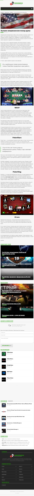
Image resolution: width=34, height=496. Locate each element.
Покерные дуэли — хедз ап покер (13, 315)
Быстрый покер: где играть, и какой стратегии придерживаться (14, 291)
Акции (3, 266)
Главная (2, 12)
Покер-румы (7, 12)
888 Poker (9, 371)
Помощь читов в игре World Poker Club (15, 416)
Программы (21, 477)
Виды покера (4, 293)
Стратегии (21, 474)
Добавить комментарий (7, 321)
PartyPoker (10, 365)
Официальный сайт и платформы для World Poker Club (19, 442)
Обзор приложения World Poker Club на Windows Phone (19, 403)
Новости (20, 466)
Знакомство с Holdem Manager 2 (14, 422)
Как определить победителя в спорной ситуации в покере (18, 443)
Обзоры (11, 12)
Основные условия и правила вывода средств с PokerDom (17, 440)
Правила (3, 479)
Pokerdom (10, 352)
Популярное (4, 401)
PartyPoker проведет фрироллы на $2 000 (16, 277)
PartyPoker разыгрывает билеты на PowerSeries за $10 (14, 253)
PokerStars (10, 358)
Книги (3, 477)
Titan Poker (10, 378)
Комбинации (4, 474)
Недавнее (10, 401)
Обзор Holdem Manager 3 (12, 429)
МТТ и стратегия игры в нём (11, 303)
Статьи (3, 466)
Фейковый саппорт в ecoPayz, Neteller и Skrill (19, 445)
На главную (17, 493)
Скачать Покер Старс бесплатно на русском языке (18, 410)
